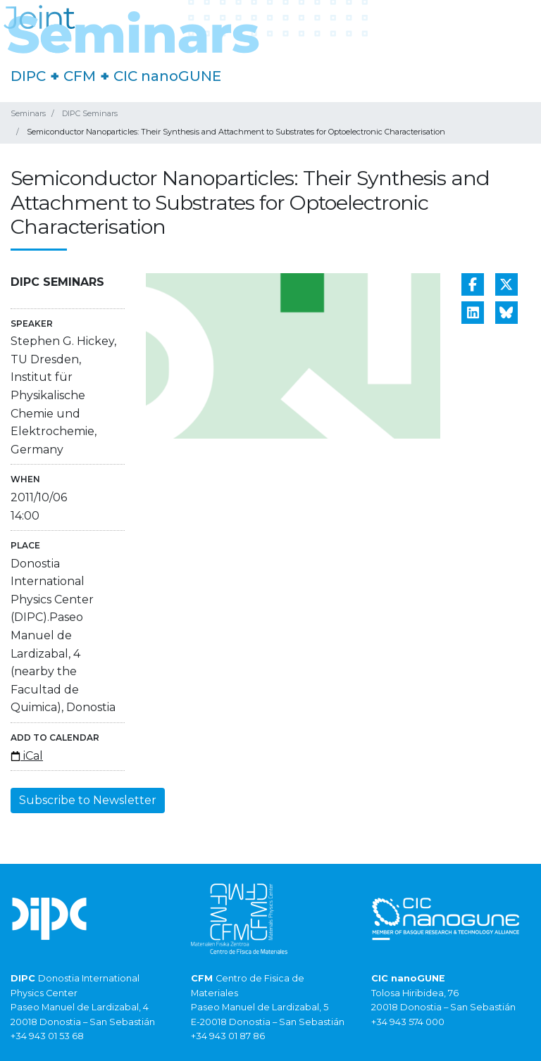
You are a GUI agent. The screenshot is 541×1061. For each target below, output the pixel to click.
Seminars (28, 113)
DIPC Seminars (90, 113)
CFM (79, 76)
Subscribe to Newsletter (87, 800)
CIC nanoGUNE (167, 76)
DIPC (28, 76)
